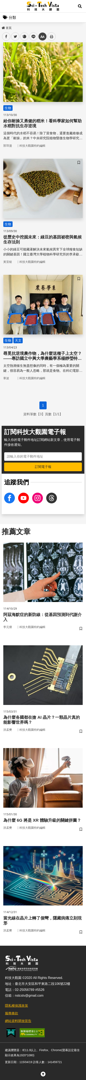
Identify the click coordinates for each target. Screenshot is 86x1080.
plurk (24, 36)
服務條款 (11, 1013)
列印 (51, 36)
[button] (80, 6)
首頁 (7, 28)
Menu (6, 6)
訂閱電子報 (43, 467)
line (32, 36)
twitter (15, 36)
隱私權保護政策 (16, 1005)
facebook (6, 36)
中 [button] (42, 36)
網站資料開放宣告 (18, 1021)
